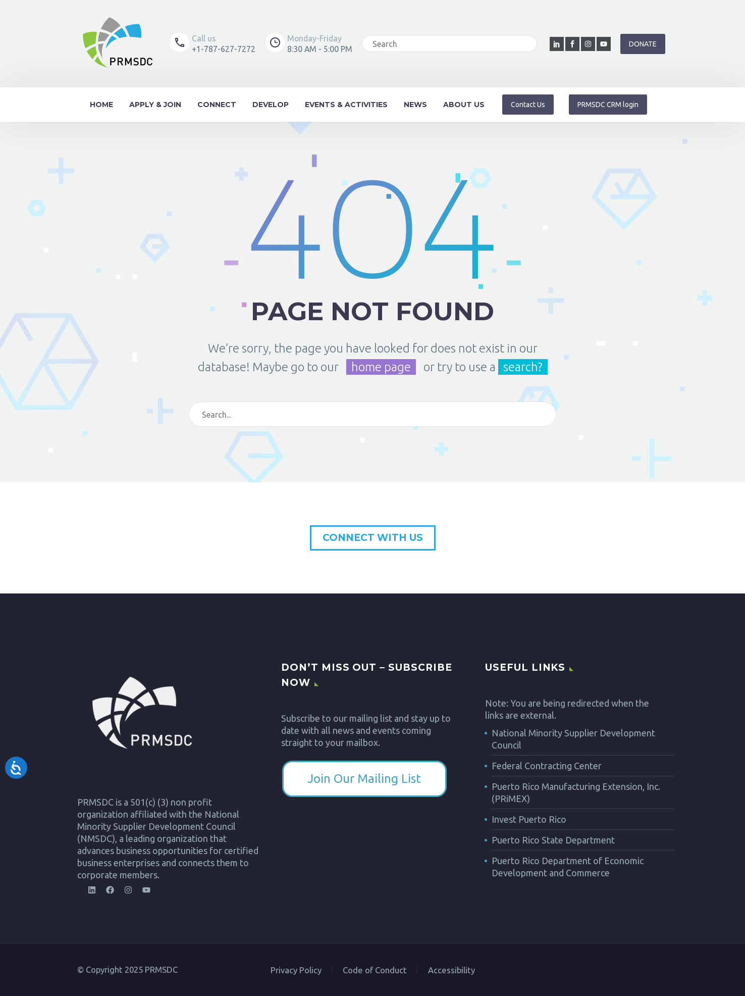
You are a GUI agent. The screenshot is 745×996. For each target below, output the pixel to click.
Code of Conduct (375, 970)
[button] (608, 104)
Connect (216, 104)
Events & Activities (346, 104)
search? (523, 367)
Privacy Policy (296, 970)
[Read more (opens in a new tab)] (213, 44)
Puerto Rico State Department (553, 840)
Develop (270, 104)
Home (101, 104)
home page (381, 367)
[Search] (459, 43)
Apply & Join (155, 104)
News (415, 104)
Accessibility (451, 970)
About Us (464, 104)
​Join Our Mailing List (364, 778)
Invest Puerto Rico (529, 819)
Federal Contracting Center (547, 766)
